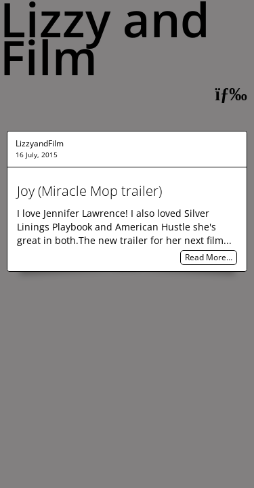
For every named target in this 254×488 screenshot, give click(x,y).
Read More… (208, 258)
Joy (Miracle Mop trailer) (89, 191)
